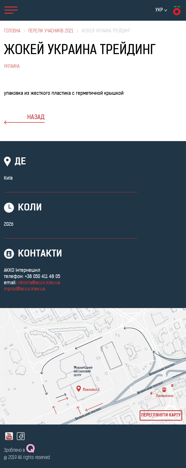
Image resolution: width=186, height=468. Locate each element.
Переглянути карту (161, 415)
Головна (12, 31)
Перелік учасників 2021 (50, 31)
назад (24, 119)
